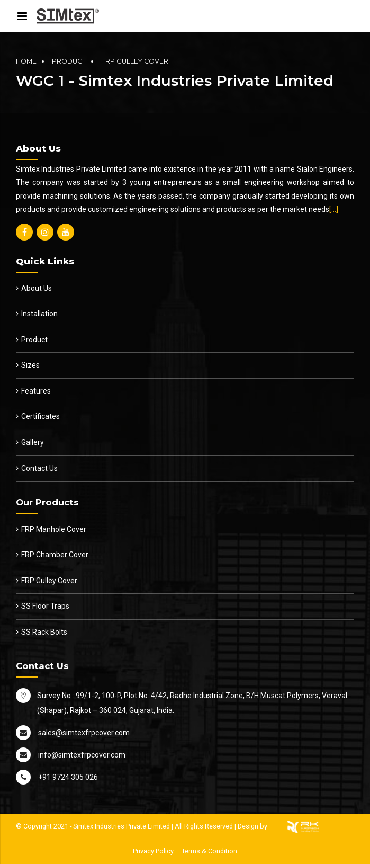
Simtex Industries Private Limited (121, 826)
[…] (333, 209)
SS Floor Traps (45, 606)
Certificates (40, 416)
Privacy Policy (153, 851)
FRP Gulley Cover (134, 61)
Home (26, 61)
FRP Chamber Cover (54, 554)
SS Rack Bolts (44, 632)
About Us (36, 288)
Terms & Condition (209, 851)
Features (36, 391)
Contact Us (39, 468)
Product (69, 61)
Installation (39, 313)
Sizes (30, 365)
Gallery (32, 442)
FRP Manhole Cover (53, 529)
